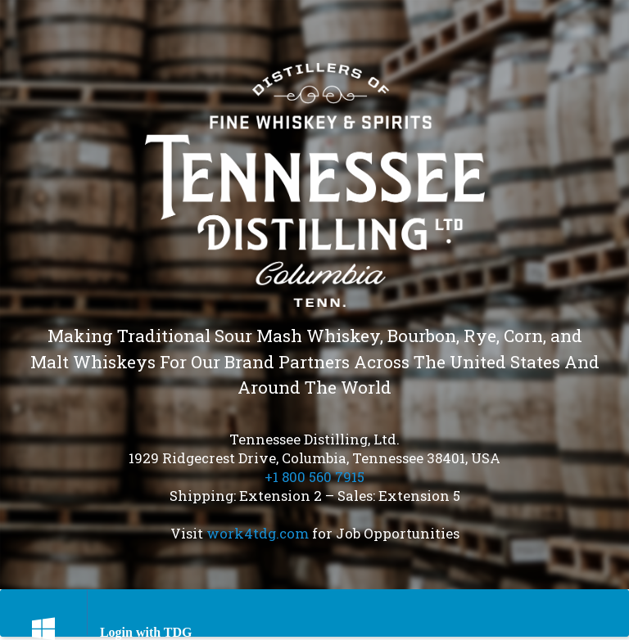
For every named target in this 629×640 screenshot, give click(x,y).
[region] (314, 294)
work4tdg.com (257, 533)
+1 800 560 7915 (314, 476)
